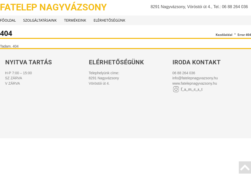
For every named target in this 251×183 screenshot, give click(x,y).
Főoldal (8, 20)
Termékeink (75, 20)
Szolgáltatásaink (40, 20)
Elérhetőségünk (109, 20)
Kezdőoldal (224, 35)
